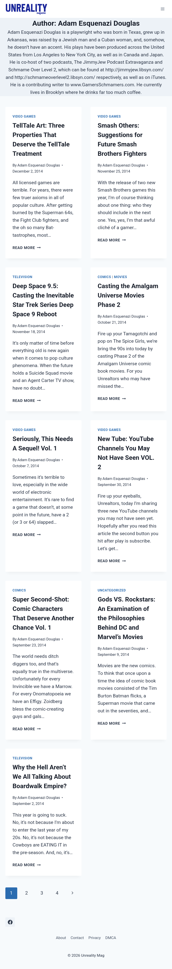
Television (22, 277)
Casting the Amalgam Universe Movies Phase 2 (128, 295)
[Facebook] (10, 922)
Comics (104, 277)
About (61, 937)
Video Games (24, 116)
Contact (77, 937)
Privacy (94, 937)
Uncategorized (112, 590)
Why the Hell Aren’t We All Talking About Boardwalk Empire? (42, 777)
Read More (27, 247)
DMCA (110, 937)
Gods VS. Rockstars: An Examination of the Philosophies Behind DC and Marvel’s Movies (126, 618)
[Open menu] (162, 8)
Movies (120, 277)
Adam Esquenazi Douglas (38, 165)
